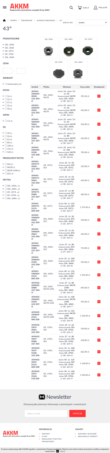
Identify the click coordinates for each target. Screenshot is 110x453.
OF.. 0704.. (13, 195)
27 (9, 102)
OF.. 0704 (9, 54)
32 (9, 105)
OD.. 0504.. (13, 185)
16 (9, 96)
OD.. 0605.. (13, 189)
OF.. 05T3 (9, 51)
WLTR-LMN (13, 170)
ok (58, 451)
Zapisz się (77, 413)
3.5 (9, 121)
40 (9, 108)
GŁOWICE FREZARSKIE (46, 20)
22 (9, 99)
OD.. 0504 (9, 44)
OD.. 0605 (9, 48)
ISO (10, 164)
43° (60, 20)
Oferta (13, 20)
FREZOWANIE (26, 20)
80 (9, 142)
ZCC (10, 173)
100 (10, 145)
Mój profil (100, 7)
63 (9, 139)
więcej (62, 451)
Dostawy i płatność (87, 434)
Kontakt (46, 434)
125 (10, 149)
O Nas (44, 436)
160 (10, 152)
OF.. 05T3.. (13, 192)
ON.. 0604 (9, 57)
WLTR (11, 167)
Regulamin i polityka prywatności (51, 440)
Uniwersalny (14, 84)
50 (9, 136)
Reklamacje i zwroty (88, 436)
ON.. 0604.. (13, 198)
